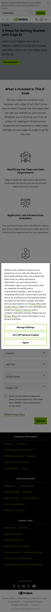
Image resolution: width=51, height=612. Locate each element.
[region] (25, 306)
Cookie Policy (10, 306)
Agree (25, 342)
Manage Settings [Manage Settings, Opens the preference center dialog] (25, 327)
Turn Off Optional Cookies (25, 334)
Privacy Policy (35, 303)
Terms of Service (23, 309)
